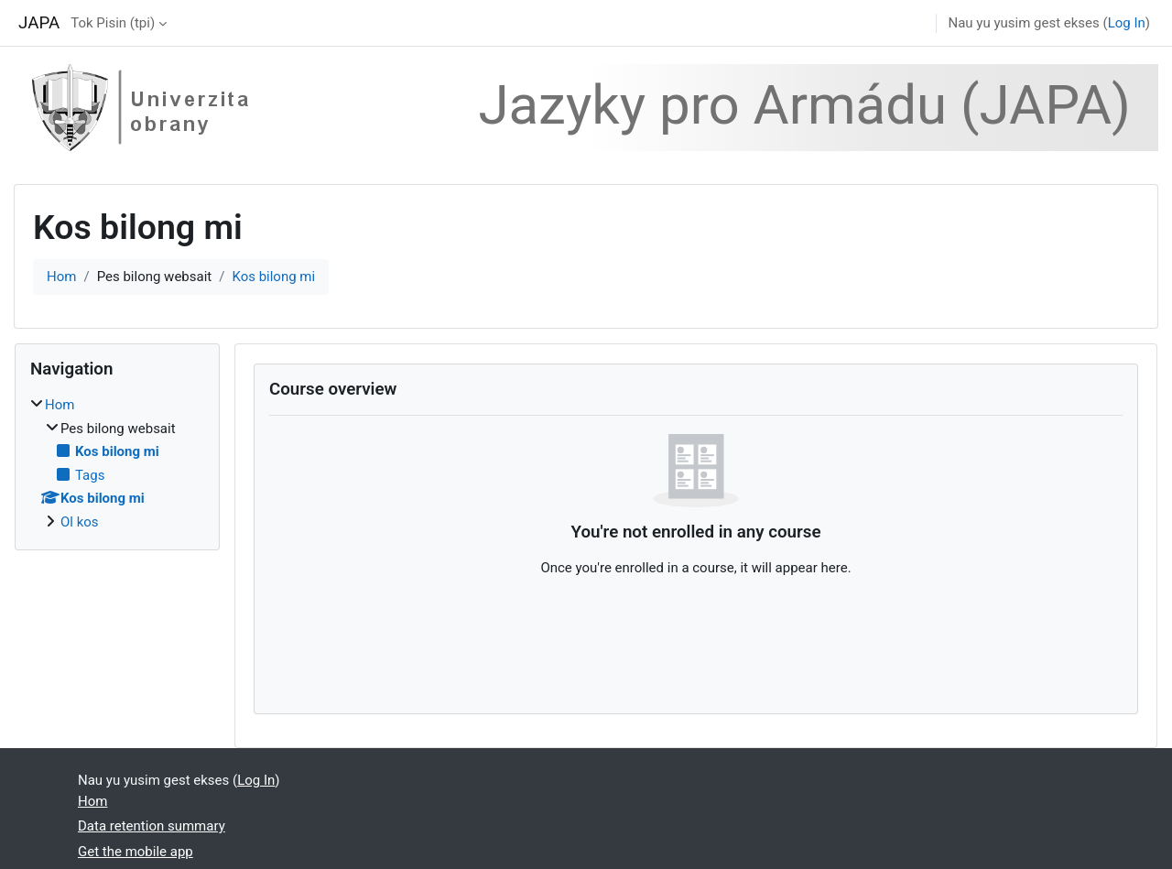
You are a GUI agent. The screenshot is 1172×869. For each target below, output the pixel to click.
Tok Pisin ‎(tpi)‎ (113, 23)
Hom (61, 276)
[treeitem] (117, 463)
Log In (1126, 23)
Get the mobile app (135, 851)
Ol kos (79, 522)
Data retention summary (151, 826)
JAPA (39, 23)
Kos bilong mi (273, 276)
